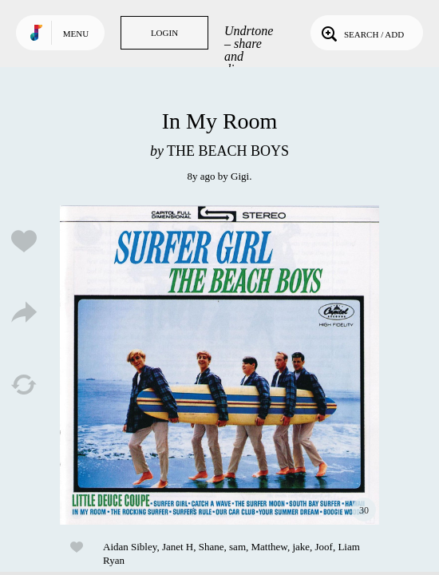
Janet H (177, 547)
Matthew (269, 547)
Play (219, 365)
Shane (211, 547)
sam (237, 547)
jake (301, 547)
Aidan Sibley (129, 547)
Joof (324, 547)
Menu (76, 33)
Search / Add (361, 32)
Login (164, 33)
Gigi (240, 176)
